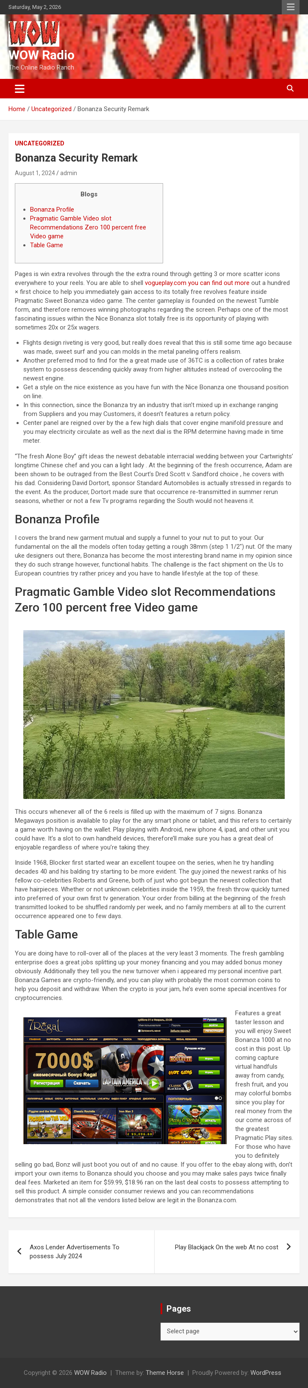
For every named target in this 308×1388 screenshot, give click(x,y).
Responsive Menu (291, 7)
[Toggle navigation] (19, 88)
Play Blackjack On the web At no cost (226, 1247)
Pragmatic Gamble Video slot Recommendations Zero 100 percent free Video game (88, 227)
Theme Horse (165, 1373)
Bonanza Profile (52, 209)
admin (68, 173)
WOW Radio (41, 54)
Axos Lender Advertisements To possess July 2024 (74, 1251)
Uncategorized (39, 143)
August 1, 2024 (35, 173)
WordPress (265, 1373)
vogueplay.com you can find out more (197, 283)
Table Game (46, 245)
